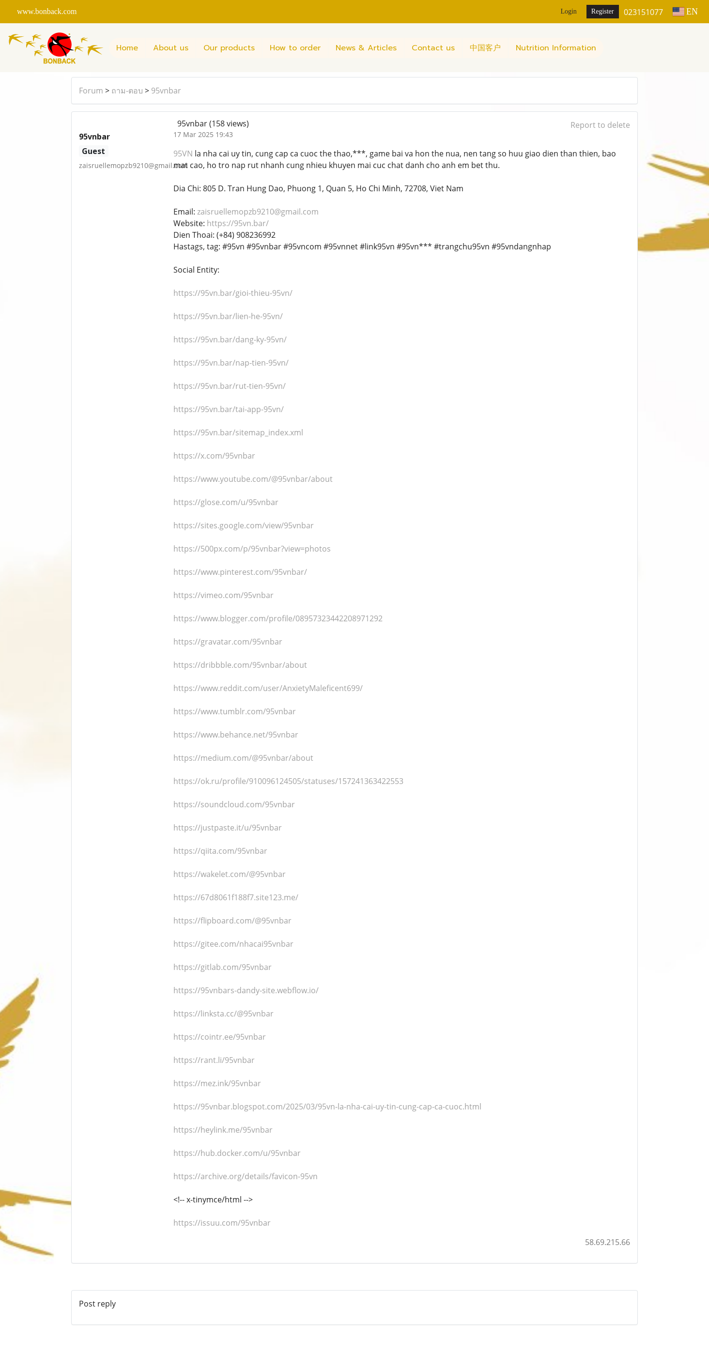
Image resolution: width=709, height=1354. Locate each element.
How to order (295, 48)
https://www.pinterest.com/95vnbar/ (240, 572)
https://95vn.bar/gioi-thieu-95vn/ (233, 293)
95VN (183, 153)
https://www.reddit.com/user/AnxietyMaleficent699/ (268, 688)
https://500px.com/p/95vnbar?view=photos (252, 548)
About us (170, 48)
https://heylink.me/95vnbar (223, 1129)
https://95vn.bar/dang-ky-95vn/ (230, 339)
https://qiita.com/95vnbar (220, 851)
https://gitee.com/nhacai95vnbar (233, 944)
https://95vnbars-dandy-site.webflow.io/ (246, 990)
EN (685, 11)
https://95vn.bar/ (238, 223)
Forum (91, 90)
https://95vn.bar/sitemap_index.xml (238, 432)
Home (127, 48)
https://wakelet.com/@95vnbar (229, 874)
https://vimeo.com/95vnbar (223, 595)
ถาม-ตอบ (127, 90)
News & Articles (366, 48)
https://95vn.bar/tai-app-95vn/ (228, 409)
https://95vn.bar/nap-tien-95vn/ (231, 362)
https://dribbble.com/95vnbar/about (240, 665)
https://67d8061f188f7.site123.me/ (235, 897)
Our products (229, 48)
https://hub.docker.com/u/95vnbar (237, 1153)
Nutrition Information (556, 48)
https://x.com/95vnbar (214, 455)
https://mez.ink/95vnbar (217, 1083)
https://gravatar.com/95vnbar (227, 641)
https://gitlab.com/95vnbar (222, 967)
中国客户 (485, 48)
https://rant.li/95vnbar (214, 1060)
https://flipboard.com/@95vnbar (232, 920)
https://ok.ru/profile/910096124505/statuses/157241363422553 (288, 781)
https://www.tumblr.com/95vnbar (234, 711)
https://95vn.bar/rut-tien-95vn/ (229, 386)
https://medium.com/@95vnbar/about (243, 758)
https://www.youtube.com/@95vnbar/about (253, 479)
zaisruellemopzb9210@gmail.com (258, 211)
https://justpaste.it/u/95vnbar (227, 827)
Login (568, 11)
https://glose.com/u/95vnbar (225, 502)
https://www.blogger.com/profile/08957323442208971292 (278, 618)
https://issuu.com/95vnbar (222, 1222)
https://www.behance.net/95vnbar (235, 734)
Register (602, 11)
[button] (612, 48)
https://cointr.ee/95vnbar (219, 1036)
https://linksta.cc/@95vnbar (223, 1013)
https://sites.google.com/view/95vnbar (243, 525)
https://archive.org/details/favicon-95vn (245, 1176)
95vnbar (166, 90)
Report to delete (600, 125)
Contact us (433, 48)
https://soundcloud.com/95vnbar (234, 804)
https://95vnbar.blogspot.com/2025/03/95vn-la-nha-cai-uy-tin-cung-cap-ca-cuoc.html (327, 1106)
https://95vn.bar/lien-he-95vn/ (228, 316)
